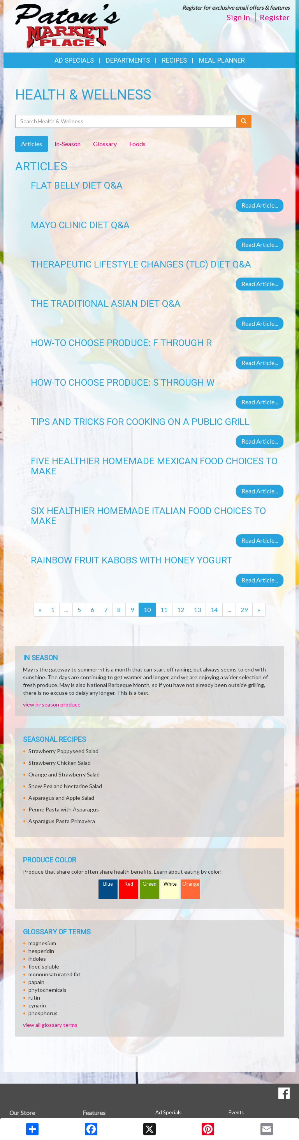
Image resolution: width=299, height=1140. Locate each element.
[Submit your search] (244, 121)
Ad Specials (74, 60)
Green (149, 884)
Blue (108, 884)
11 (163, 609)
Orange (190, 884)
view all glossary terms (50, 1024)
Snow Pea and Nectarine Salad (65, 786)
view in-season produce (52, 704)
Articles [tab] (31, 143)
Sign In (238, 17)
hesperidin (41, 951)
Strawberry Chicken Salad (59, 762)
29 (244, 609)
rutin (34, 997)
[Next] (259, 610)
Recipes (174, 60)
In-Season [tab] (68, 143)
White (170, 884)
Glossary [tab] (105, 143)
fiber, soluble (43, 966)
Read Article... (259, 205)
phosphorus (43, 1013)
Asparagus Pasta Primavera (61, 821)
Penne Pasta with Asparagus (63, 809)
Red (129, 884)
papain (36, 982)
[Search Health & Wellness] (126, 121)
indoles (37, 958)
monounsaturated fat (54, 974)
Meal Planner (222, 60)
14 (214, 609)
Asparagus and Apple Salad (61, 797)
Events (236, 1112)
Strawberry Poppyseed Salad (63, 751)
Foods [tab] (137, 143)
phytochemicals (47, 989)
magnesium (42, 943)
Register (275, 17)
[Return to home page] (67, 25)
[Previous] (39, 610)
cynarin (37, 1005)
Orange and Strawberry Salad (64, 774)
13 (197, 609)
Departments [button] (128, 60)
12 (180, 609)
